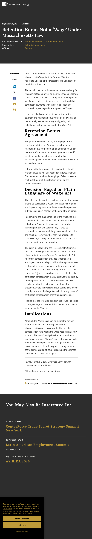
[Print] (14, 109)
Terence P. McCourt (34, 41)
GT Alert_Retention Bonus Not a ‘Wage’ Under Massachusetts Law (52, 383)
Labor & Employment (35, 45)
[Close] (40, 512)
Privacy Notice (32, 517)
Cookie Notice (7, 520)
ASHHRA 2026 (18, 465)
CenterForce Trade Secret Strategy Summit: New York (43, 433)
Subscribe (14, 73)
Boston (28, 48)
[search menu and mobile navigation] (89, 4)
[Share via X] (14, 92)
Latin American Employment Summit (37, 448)
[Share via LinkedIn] (14, 86)
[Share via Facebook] (14, 98)
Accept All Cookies (22, 529)
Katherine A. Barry (54, 41)
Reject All (22, 536)
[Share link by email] (14, 104)
